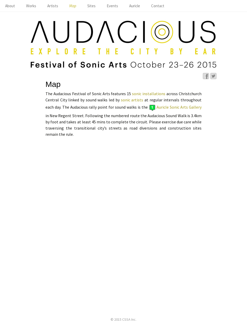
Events (112, 5)
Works (31, 5)
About (10, 5)
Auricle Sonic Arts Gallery (179, 107)
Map (72, 5)
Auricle (134, 5)
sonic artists (132, 99)
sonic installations (148, 93)
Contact (157, 5)
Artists (52, 5)
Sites (91, 5)
